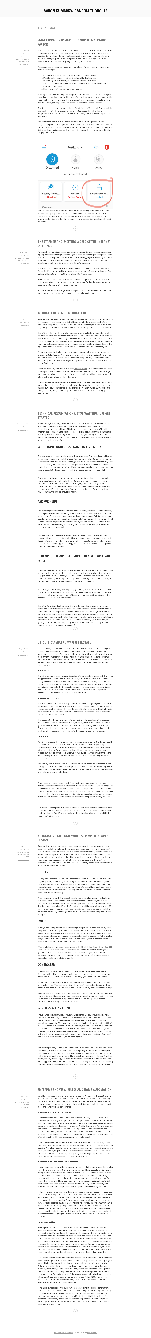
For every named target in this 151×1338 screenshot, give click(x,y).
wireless (26, 857)
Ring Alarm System (74, 97)
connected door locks (22, 57)
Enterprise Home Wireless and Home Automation (75, 1089)
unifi (24, 855)
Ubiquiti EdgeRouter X (73, 898)
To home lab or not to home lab (62, 313)
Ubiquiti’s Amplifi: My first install (64, 642)
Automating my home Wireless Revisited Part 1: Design (74, 837)
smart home (20, 59)
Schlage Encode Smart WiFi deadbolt (83, 108)
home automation (23, 853)
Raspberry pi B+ (45, 974)
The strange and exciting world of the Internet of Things (74, 243)
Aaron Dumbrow (24, 54)
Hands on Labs (80, 368)
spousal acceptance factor (23, 60)
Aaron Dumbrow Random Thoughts (75, 10)
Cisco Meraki (96, 1064)
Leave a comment (23, 64)
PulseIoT (21, 260)
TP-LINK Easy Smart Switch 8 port (95, 947)
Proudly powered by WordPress (63, 1333)
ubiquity (20, 855)
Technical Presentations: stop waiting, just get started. (74, 415)
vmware (26, 260)
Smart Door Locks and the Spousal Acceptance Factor (72, 42)
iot (28, 258)
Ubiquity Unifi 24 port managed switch (81, 952)
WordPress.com (92, 1333)
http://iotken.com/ (85, 274)
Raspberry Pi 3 (84, 993)
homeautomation (21, 258)
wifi (28, 855)
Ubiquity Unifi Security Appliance (81, 909)
